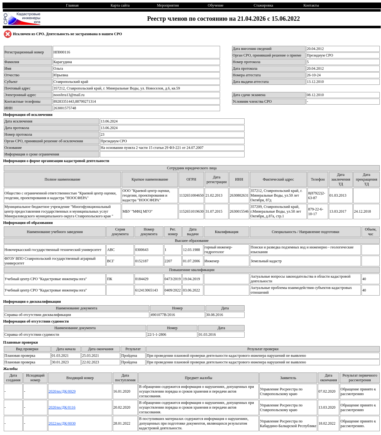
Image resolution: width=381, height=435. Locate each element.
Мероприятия (168, 5)
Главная (72, 5)
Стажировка (263, 5)
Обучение (216, 5)
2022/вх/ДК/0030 (62, 423)
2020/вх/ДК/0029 (62, 391)
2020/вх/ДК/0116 (62, 407)
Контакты (311, 5)
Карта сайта (120, 5)
